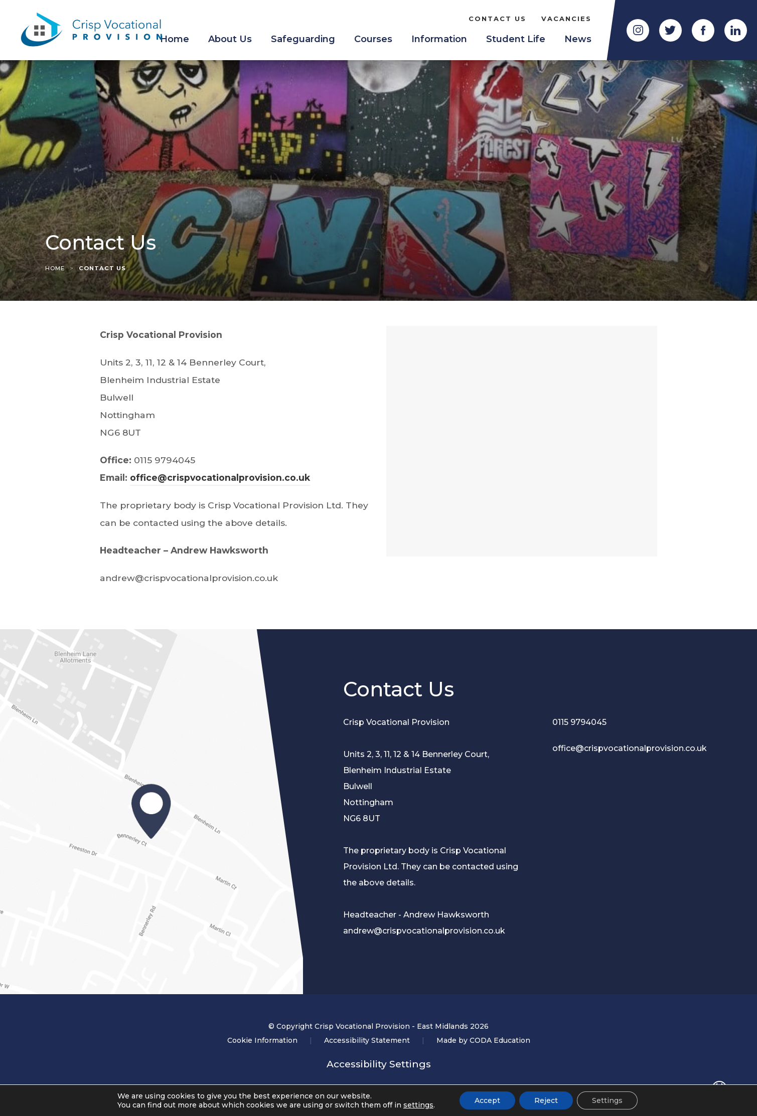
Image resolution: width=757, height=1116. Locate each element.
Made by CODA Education (483, 1040)
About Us (230, 39)
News (577, 39)
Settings (607, 1100)
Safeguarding (303, 39)
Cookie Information (262, 1040)
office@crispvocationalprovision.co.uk (220, 477)
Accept (487, 1100)
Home (55, 268)
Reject (546, 1100)
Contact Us (497, 19)
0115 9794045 (579, 722)
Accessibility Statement (367, 1040)
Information (439, 39)
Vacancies (566, 19)
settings (418, 1104)
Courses (373, 39)
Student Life (515, 39)
